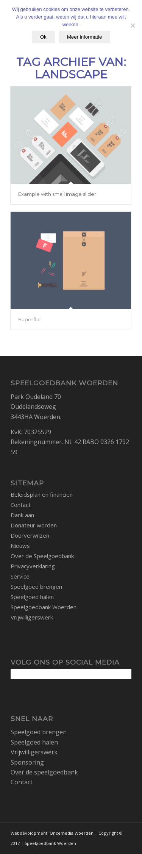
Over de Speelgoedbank (42, 556)
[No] (132, 25)
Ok (43, 37)
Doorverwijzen (30, 535)
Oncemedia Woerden (72, 833)
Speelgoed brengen (36, 586)
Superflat (29, 319)
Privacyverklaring (33, 566)
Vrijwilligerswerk (32, 617)
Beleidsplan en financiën (42, 494)
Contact (21, 504)
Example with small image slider (57, 194)
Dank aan (22, 515)
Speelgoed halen (32, 597)
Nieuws (20, 545)
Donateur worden (34, 525)
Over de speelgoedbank (44, 772)
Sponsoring (27, 762)
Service (20, 576)
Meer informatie (84, 37)
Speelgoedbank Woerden (43, 607)
